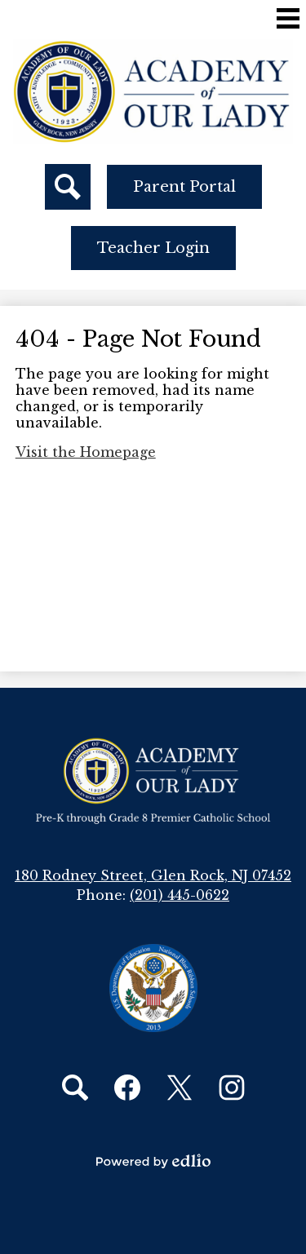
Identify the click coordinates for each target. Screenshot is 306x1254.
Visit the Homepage (86, 452)
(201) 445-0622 (179, 895)
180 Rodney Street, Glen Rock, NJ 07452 (153, 875)
